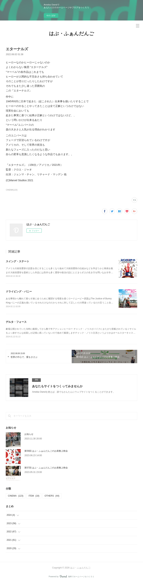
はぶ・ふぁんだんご (71, 33)
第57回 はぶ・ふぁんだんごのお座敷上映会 (46, 467)
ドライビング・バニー (19, 291)
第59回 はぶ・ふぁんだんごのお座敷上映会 (46, 451)
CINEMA (15, 496)
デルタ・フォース (16, 321)
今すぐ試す (51, 16)
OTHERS (52, 496)
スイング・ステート (17, 261)
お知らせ (28, 434)
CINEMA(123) (11, 190)
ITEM (33, 496)
